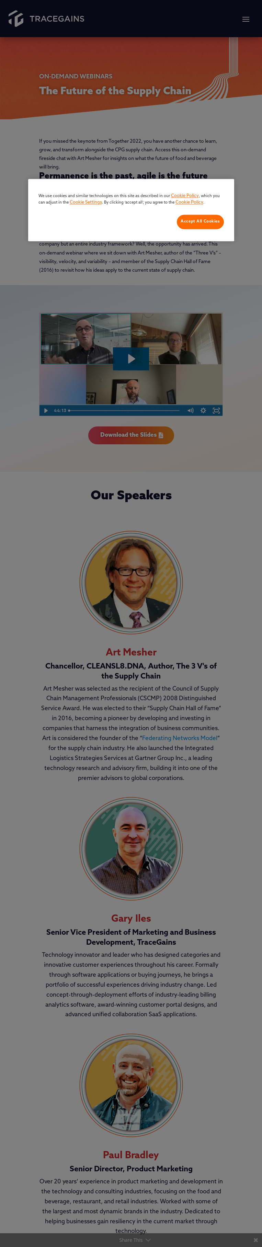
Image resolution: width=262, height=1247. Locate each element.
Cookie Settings (86, 202)
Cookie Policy (185, 196)
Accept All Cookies (200, 221)
